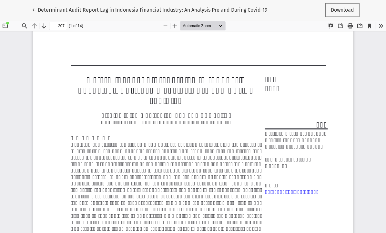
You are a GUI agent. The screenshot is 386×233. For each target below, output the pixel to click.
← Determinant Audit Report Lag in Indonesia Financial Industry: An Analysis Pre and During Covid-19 (149, 9)
